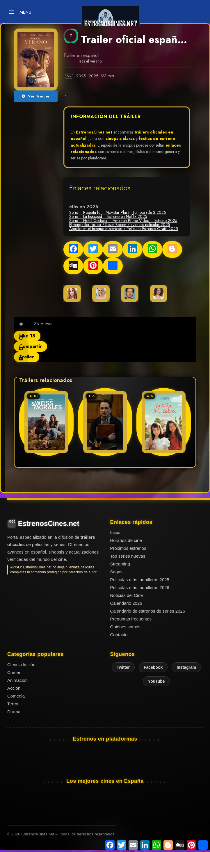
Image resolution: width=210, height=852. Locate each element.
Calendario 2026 (126, 603)
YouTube (156, 681)
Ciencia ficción (21, 664)
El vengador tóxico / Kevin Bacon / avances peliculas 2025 (119, 224)
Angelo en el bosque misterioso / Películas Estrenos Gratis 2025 (123, 229)
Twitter (123, 667)
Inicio (115, 532)
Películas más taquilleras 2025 (139, 579)
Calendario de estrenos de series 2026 (147, 611)
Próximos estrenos (128, 548)
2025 (81, 75)
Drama (13, 711)
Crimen (14, 672)
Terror (13, 703)
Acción (13, 688)
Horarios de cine (126, 540)
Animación (17, 680)
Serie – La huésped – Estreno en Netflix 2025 (108, 216)
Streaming (120, 563)
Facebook (153, 667)
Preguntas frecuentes (131, 618)
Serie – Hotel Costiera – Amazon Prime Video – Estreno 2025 (123, 220)
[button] (184, 423)
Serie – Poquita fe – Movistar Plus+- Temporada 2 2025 (117, 212)
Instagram (186, 667)
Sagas (116, 571)
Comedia (16, 695)
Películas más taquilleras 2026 (139, 587)
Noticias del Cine (126, 595)
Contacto (119, 634)
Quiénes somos (125, 626)
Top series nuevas (127, 556)
